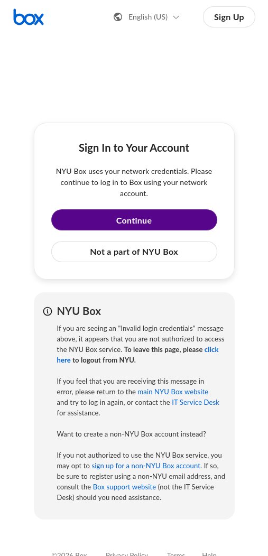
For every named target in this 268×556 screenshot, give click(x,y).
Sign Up (229, 17)
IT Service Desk (195, 402)
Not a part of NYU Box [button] (134, 251)
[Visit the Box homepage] (28, 16)
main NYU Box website (173, 391)
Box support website (124, 487)
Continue (134, 220)
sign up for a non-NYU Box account (146, 465)
